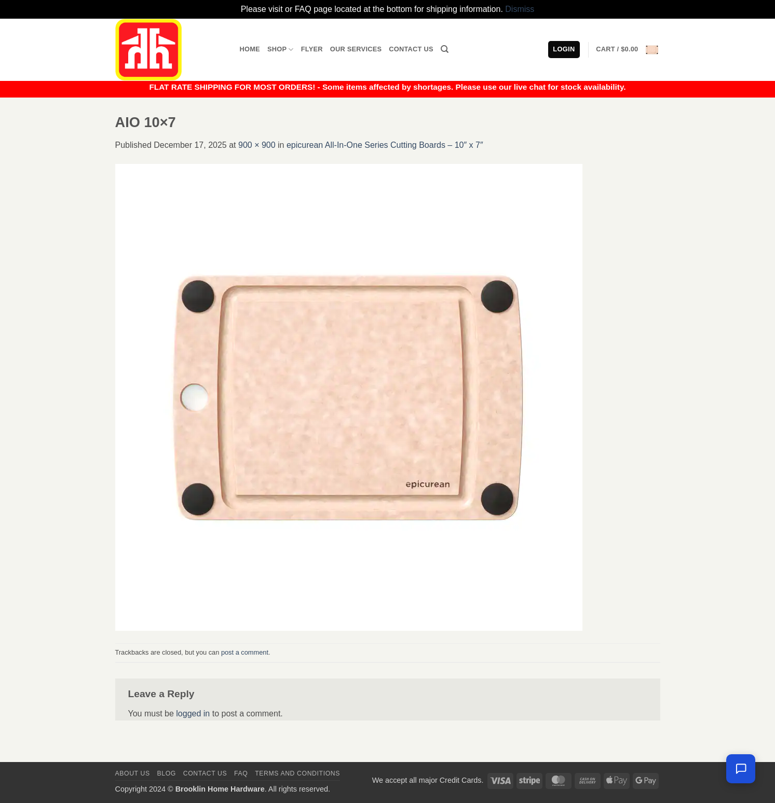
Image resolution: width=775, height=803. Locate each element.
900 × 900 (257, 145)
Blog (166, 773)
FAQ (241, 773)
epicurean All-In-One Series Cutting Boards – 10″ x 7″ (385, 145)
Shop (280, 49)
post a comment (244, 652)
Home (250, 49)
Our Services (356, 49)
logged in (193, 713)
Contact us (205, 773)
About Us (132, 773)
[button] (628, 49)
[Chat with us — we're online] (740, 768)
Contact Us (411, 49)
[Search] (444, 49)
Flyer (312, 49)
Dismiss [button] (519, 9)
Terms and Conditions (297, 773)
